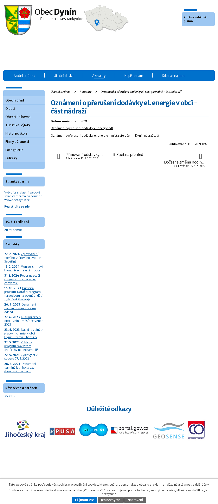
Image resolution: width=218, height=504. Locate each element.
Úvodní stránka (24, 76)
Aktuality (98, 76)
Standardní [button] (190, 32)
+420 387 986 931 (27, 476)
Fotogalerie (14, 150)
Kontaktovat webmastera (181, 473)
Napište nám (133, 76)
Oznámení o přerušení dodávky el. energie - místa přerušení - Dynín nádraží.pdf (105, 135)
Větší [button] (196, 32)
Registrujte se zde (17, 206)
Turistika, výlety (17, 125)
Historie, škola (16, 133)
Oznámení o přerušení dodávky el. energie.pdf (82, 128)
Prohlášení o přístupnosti (173, 478)
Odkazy (11, 158)
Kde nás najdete (173, 76)
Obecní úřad (14, 100)
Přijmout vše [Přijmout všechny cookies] (84, 500)
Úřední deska (63, 76)
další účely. (202, 484)
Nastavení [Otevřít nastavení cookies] (135, 500)
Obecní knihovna (18, 117)
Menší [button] (185, 32)
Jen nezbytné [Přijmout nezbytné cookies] (111, 500)
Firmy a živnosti (17, 142)
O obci (10, 109)
